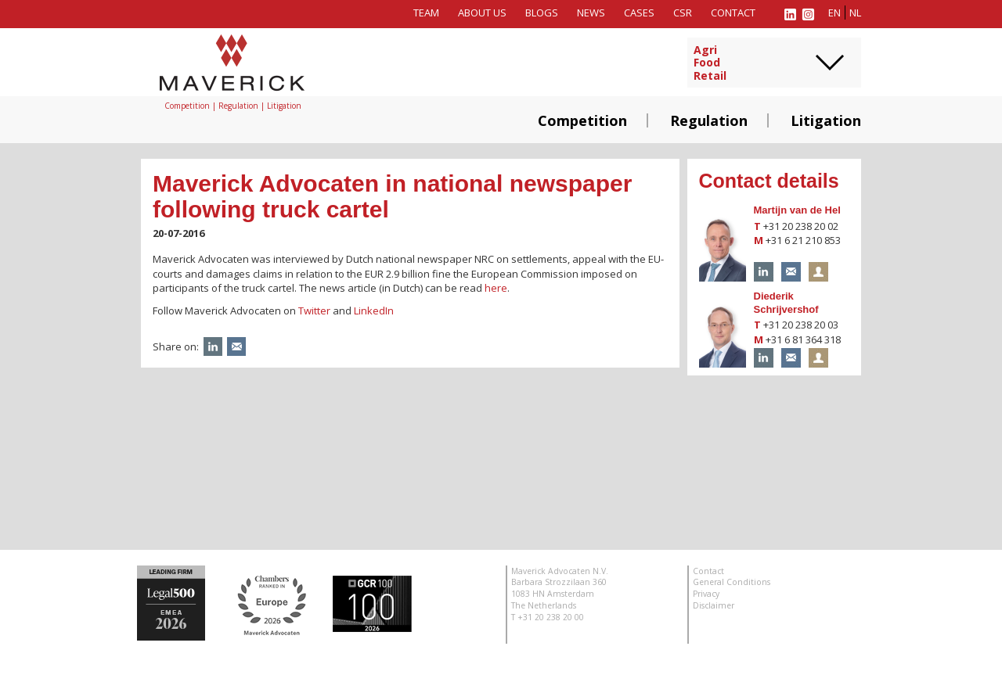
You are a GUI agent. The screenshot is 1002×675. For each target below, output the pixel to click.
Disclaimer (713, 605)
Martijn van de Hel (797, 210)
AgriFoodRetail (710, 63)
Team (426, 12)
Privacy (706, 593)
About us (482, 12)
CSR (682, 12)
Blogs (541, 12)
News (591, 12)
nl (855, 12)
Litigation (826, 120)
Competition (582, 120)
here (496, 288)
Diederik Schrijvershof (786, 302)
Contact (733, 12)
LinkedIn (374, 310)
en (834, 12)
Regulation (709, 120)
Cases (639, 12)
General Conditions (731, 581)
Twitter (314, 310)
